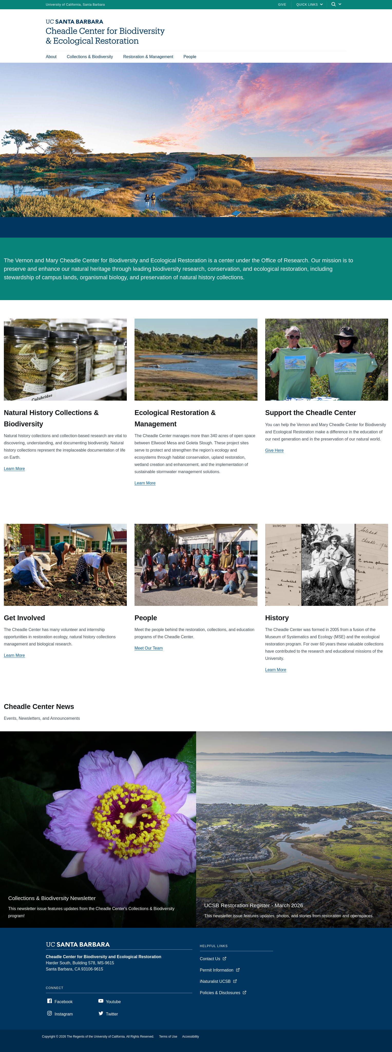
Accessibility (190, 1036)
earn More (15, 655)
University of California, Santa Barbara (75, 4)
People (190, 57)
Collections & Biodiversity (90, 57)
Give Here (274, 450)
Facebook (64, 1002)
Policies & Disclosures (220, 993)
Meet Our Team (149, 648)
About (51, 57)
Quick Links (307, 4)
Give (282, 4)
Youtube (113, 1002)
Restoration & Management (148, 57)
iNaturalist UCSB (215, 981)
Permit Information (217, 970)
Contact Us (210, 959)
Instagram (64, 1014)
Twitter (112, 1014)
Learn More (14, 468)
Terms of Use (168, 1036)
